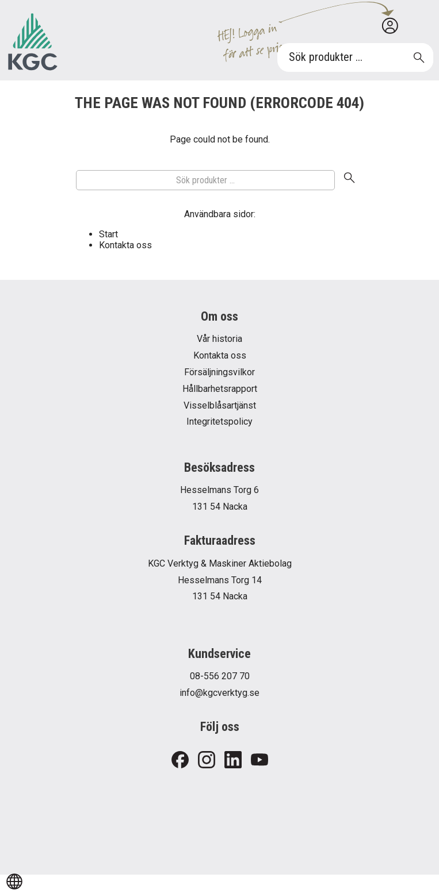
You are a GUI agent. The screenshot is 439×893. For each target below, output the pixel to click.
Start (108, 234)
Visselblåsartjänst (220, 405)
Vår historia (219, 338)
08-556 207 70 (220, 676)
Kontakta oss (125, 245)
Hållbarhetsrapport (219, 388)
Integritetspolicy (219, 421)
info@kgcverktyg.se (219, 692)
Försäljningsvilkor (219, 372)
